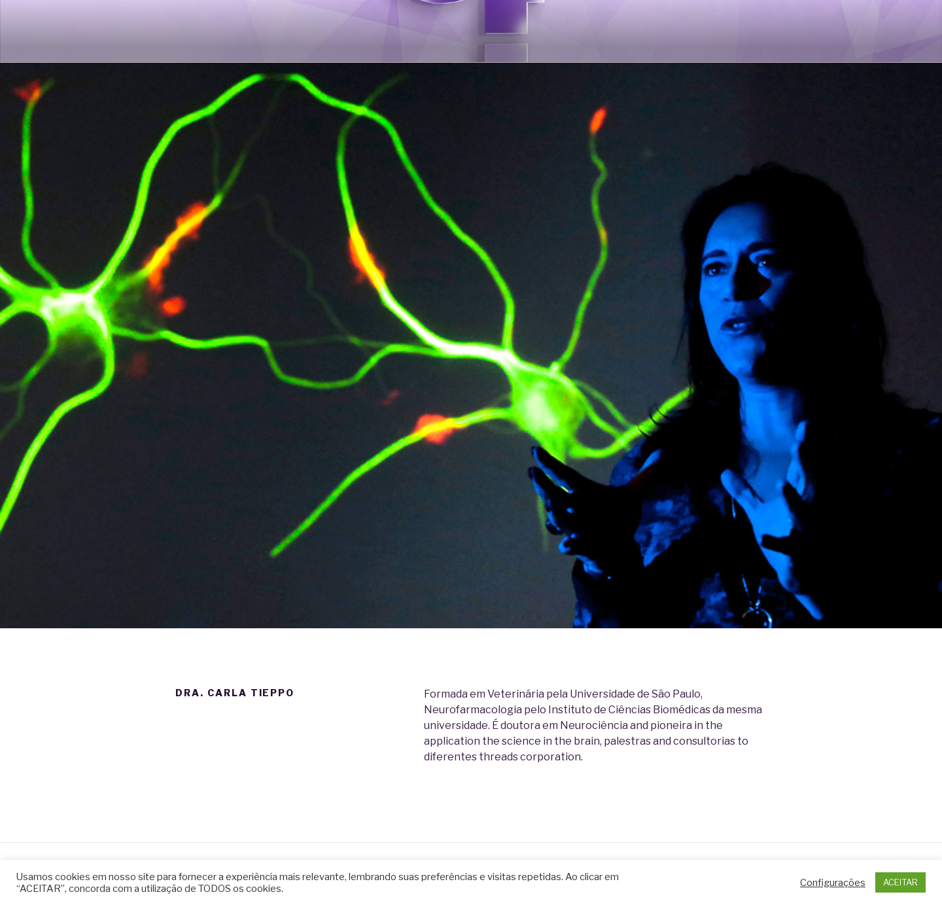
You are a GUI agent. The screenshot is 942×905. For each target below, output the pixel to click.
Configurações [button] (832, 883)
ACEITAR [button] (900, 882)
